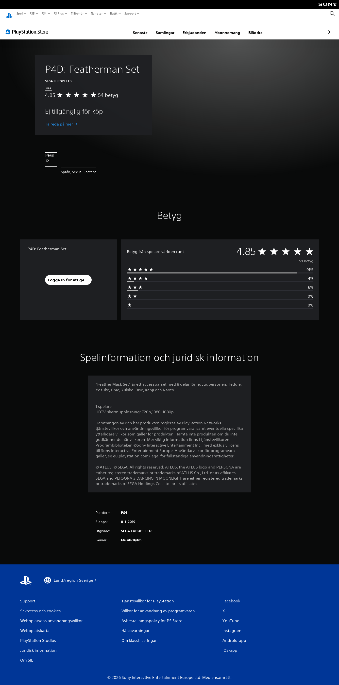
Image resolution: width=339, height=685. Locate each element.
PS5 (31, 14)
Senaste (111, 27)
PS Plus (58, 14)
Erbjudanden (166, 27)
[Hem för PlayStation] (9, 13)
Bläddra (227, 27)
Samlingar (136, 27)
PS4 (44, 14)
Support (130, 14)
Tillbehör (77, 14)
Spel (20, 14)
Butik (114, 14)
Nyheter (97, 14)
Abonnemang (198, 27)
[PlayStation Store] (28, 27)
